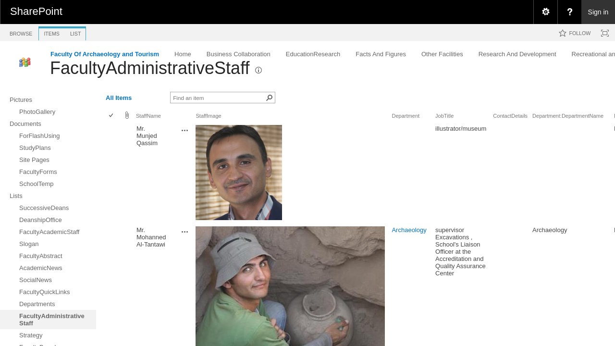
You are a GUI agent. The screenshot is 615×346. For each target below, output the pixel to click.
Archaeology (409, 230)
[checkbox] (112, 116)
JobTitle (444, 116)
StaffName (148, 116)
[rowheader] (113, 173)
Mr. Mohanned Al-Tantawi (151, 237)
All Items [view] (119, 97)
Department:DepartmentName (567, 116)
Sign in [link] (598, 12)
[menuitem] (545, 12)
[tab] (20, 32)
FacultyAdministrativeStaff (150, 68)
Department (405, 116)
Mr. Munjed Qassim (147, 136)
